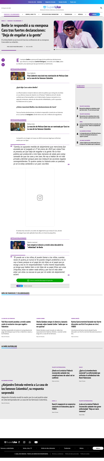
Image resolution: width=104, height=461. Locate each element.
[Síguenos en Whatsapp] (30, 443)
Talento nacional (28, 286)
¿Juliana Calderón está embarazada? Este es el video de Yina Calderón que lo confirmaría (90, 143)
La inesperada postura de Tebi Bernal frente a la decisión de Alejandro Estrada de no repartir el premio (90, 134)
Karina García (75, 318)
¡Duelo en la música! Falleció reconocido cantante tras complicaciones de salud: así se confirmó (63, 374)
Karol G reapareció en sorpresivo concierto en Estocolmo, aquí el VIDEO (63, 406)
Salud (81, 367)
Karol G (54, 401)
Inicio (3, 21)
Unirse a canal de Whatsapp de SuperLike (40, 280)
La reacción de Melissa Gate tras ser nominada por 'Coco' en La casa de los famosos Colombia (48, 127)
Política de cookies (84, 454)
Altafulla (39, 2)
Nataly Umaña (63, 2)
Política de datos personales (72, 454)
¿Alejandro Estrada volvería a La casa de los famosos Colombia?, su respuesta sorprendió (24, 389)
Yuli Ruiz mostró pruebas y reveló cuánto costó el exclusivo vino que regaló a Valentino (16, 324)
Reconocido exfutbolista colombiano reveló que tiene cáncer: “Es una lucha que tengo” (90, 109)
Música (80, 14)
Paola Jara (73, 2)
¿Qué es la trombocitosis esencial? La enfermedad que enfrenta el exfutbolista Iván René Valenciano (89, 374)
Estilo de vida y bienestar (50, 14)
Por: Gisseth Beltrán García (15, 46)
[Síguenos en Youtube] (36, 443)
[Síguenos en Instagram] (24, 443)
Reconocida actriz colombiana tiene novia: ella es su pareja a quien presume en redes (90, 116)
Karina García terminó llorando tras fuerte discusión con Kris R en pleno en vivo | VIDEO (86, 324)
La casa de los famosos (8, 318)
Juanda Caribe (40, 318)
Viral (81, 121)
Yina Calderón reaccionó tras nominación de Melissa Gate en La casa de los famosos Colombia (47, 77)
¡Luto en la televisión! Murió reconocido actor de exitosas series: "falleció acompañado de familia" (90, 125)
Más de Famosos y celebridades (15, 293)
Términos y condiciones (57, 454)
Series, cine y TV (31, 14)
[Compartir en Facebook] (3, 60)
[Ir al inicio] (52, 8)
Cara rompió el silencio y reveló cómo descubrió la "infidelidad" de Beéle (45, 246)
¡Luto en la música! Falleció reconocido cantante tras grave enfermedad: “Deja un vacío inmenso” (90, 408)
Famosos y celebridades (11, 14)
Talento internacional (59, 367)
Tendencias (68, 14)
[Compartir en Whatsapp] (3, 64)
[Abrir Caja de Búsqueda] (101, 8)
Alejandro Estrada (50, 2)
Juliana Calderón (85, 140)
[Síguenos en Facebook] (19, 443)
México (94, 14)
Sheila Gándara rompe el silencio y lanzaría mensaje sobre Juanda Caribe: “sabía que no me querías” (51, 324)
